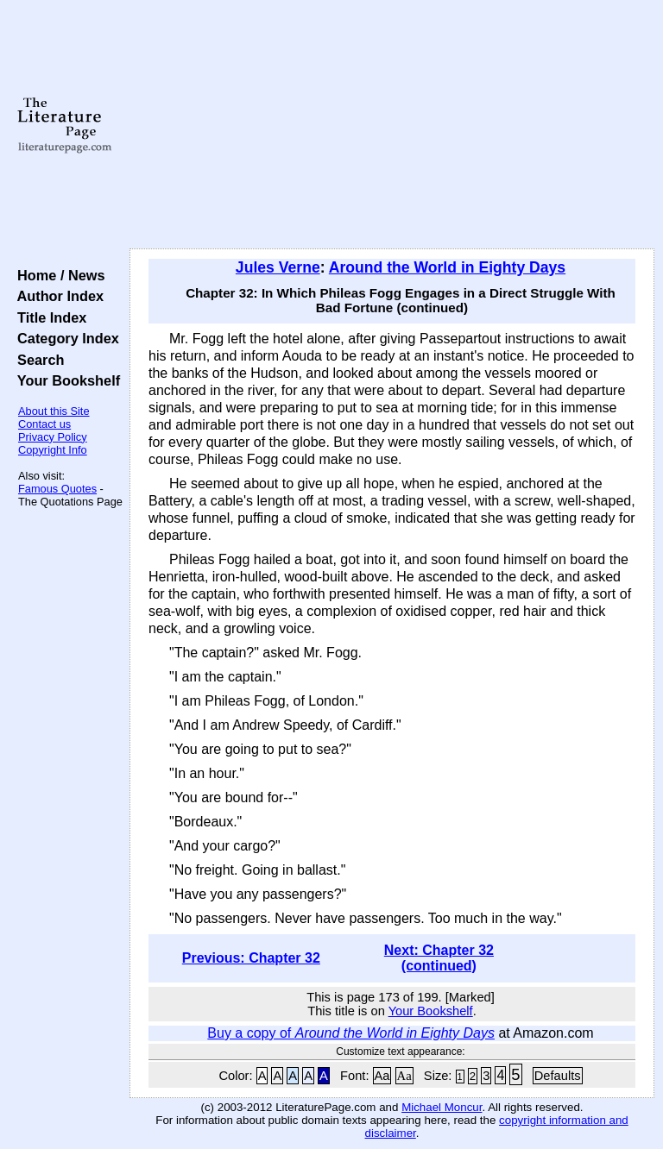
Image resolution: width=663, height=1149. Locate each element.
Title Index (47, 317)
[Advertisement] (392, 125)
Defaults (557, 1076)
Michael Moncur (441, 1107)
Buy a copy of (351, 1033)
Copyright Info (52, 449)
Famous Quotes (57, 488)
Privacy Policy (52, 436)
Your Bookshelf (64, 380)
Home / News (57, 275)
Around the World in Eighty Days (447, 267)
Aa (382, 1076)
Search (36, 359)
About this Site (54, 411)
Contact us (44, 424)
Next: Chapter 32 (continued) (439, 958)
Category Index (64, 338)
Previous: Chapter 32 (251, 958)
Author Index (56, 296)
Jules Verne (278, 267)
